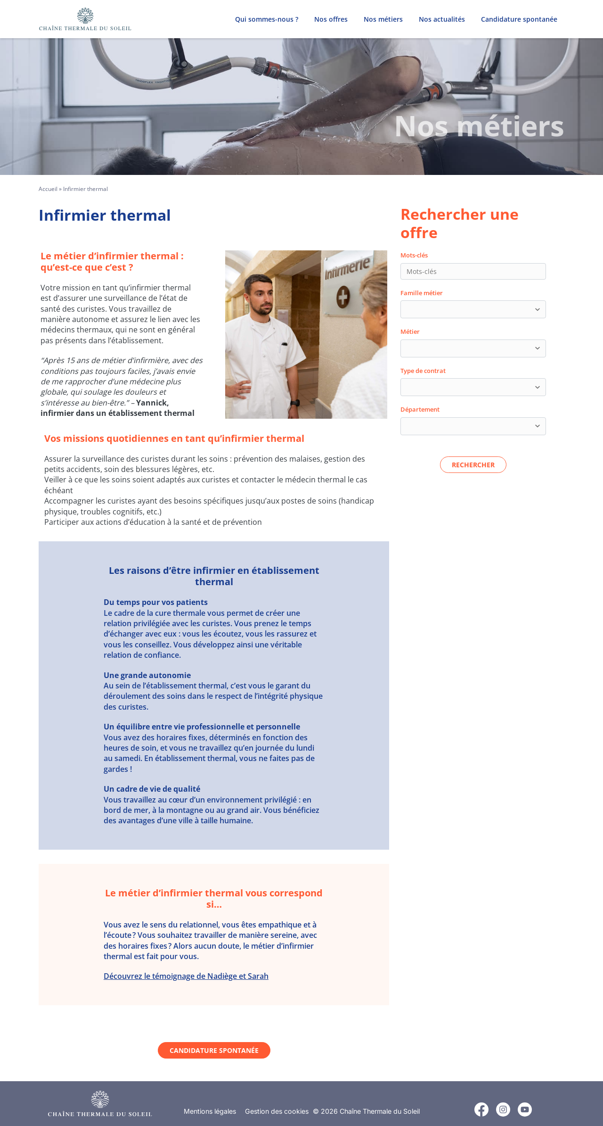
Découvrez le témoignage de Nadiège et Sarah (186, 976)
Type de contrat (423, 370)
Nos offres (331, 19)
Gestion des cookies (277, 1111)
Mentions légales (210, 1111)
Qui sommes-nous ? (266, 19)
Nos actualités (442, 19)
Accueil (48, 189)
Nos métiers (383, 19)
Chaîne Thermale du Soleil (380, 1111)
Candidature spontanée (519, 19)
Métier (410, 331)
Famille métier (421, 293)
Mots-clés (414, 255)
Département (420, 409)
